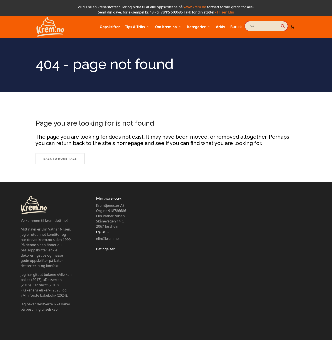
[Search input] (264, 26)
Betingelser (105, 249)
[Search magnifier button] (283, 26)
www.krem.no (195, 7)
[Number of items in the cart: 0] (292, 26)
